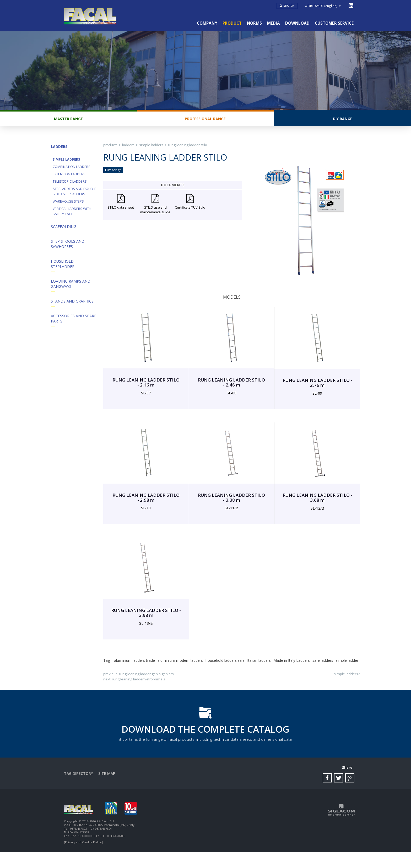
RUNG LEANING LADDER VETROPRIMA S (138, 679)
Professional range (205, 118)
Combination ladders (71, 167)
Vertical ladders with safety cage (72, 211)
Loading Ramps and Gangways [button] (70, 284)
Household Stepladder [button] (62, 264)
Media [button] (273, 23)
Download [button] (297, 23)
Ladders (128, 144)
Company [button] (207, 23)
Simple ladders (66, 159)
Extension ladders (69, 174)
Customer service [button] (334, 23)
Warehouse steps (68, 201)
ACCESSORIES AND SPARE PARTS (73, 318)
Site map (106, 773)
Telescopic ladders (70, 181)
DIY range (342, 118)
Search (288, 6)
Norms (254, 23)
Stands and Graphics (72, 301)
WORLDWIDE (323, 6)
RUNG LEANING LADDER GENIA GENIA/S (146, 673)
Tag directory (78, 773)
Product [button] (232, 23)
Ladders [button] (59, 146)
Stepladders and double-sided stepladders (75, 191)
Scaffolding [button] (63, 226)
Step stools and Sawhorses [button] (67, 244)
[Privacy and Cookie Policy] (83, 842)
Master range (68, 118)
